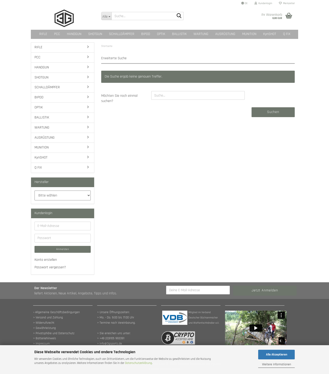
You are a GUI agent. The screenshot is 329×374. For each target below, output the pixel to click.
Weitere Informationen (276, 364)
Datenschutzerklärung (138, 363)
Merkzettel (287, 3)
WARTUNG (201, 34)
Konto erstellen (45, 259)
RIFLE (43, 34)
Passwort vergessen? (50, 267)
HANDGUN (74, 34)
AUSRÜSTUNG (225, 34)
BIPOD (145, 34)
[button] (244, 3)
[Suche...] (106, 16)
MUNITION (249, 34)
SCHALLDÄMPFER (121, 34)
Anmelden (62, 249)
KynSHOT (269, 34)
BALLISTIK (179, 34)
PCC (57, 34)
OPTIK (161, 34)
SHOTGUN (95, 34)
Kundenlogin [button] (263, 3)
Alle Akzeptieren (276, 354)
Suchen (273, 112)
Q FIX (286, 34)
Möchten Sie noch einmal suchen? (119, 98)
